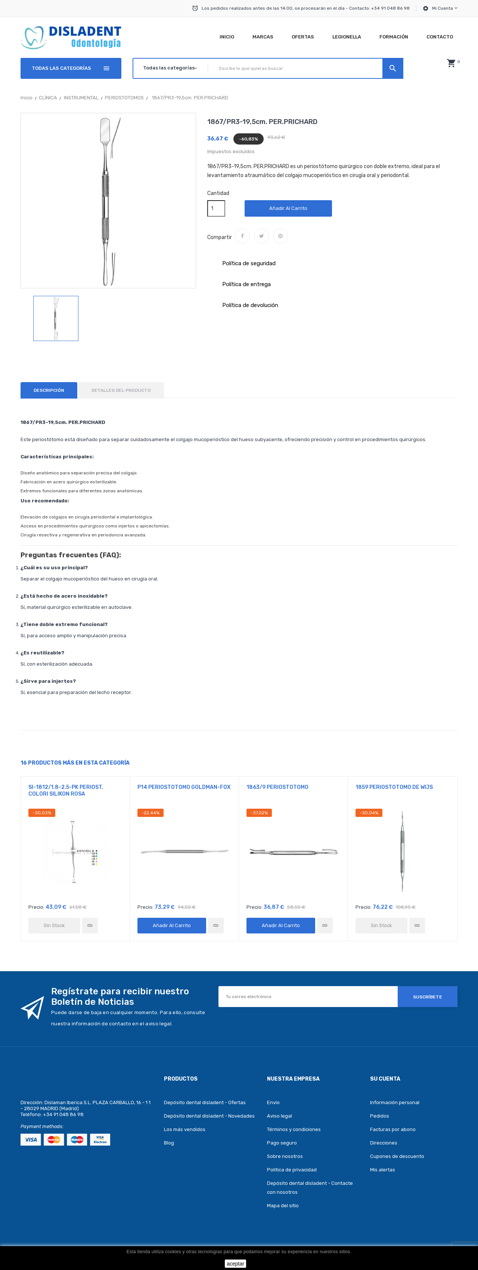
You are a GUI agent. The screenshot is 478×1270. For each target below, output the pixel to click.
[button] (451, 63)
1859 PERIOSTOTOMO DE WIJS (394, 787)
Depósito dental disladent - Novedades (209, 1116)
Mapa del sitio (283, 1205)
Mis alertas (382, 1170)
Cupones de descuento (397, 1156)
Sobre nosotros (285, 1156)
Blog (169, 1143)
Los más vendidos (184, 1129)
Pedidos (379, 1116)
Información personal (394, 1102)
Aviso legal (279, 1116)
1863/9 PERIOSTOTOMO (277, 787)
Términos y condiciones (294, 1129)
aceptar (235, 1264)
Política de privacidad (292, 1170)
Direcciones (383, 1143)
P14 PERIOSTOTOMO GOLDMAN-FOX (183, 787)
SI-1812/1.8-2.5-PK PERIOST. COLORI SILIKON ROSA (65, 790)
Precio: (36, 907)
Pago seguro (282, 1143)
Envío (273, 1102)
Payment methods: (42, 1126)
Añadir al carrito (288, 208)
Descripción (49, 390)
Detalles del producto (121, 390)
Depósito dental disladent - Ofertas (205, 1102)
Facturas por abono (393, 1129)
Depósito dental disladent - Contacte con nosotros (310, 1187)
